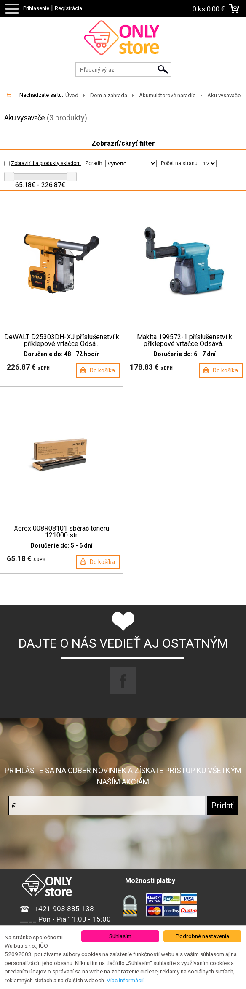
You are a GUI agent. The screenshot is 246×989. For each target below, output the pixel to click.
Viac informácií (125, 980)
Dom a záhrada (108, 95)
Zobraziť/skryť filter (123, 143)
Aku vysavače (224, 95)
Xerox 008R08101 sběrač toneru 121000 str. (61, 532)
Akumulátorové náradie (167, 95)
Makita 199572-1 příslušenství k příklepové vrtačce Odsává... (184, 340)
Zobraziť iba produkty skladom (42, 163)
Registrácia (68, 8)
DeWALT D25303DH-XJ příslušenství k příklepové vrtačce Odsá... (61, 340)
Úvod (71, 95)
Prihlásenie (36, 8)
